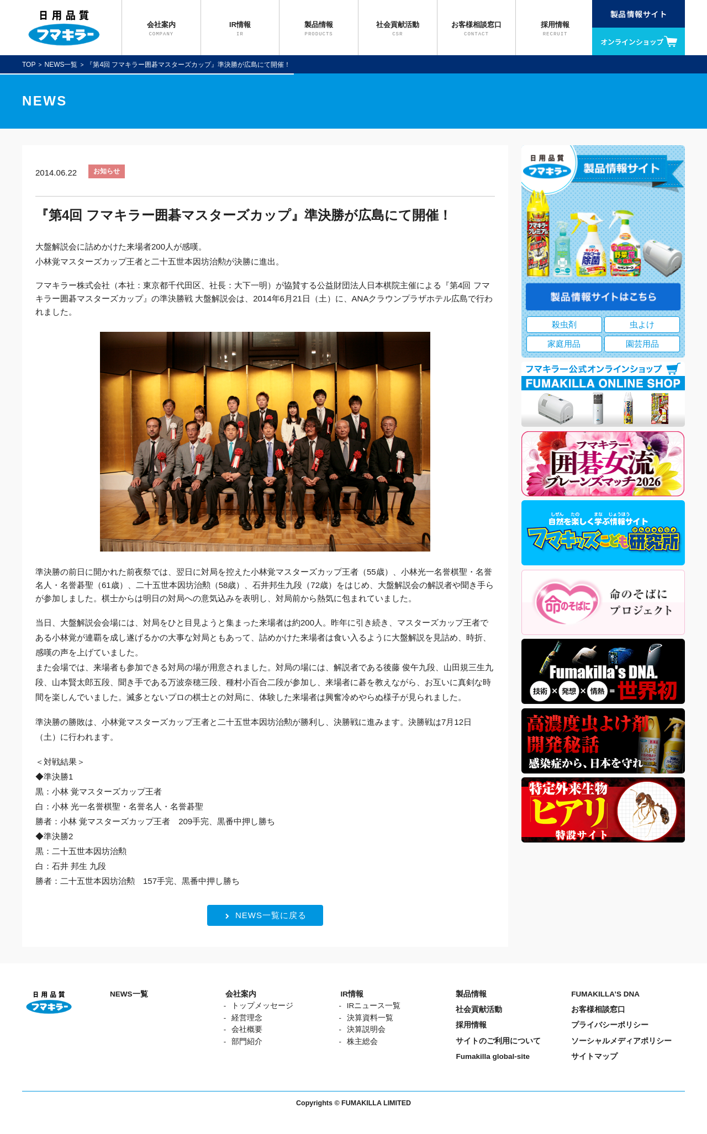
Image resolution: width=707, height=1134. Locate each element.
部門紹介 (246, 1041)
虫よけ (642, 324)
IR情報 (352, 994)
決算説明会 (366, 1029)
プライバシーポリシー (609, 1025)
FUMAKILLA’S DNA (605, 994)
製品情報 (471, 994)
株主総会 (362, 1041)
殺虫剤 (564, 324)
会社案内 (240, 994)
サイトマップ (594, 1056)
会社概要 (246, 1029)
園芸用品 (642, 343)
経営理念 (246, 1018)
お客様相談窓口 (598, 1009)
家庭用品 (564, 343)
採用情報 (471, 1025)
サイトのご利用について (498, 1041)
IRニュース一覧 (374, 1005)
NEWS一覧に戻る (266, 915)
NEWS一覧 (60, 64)
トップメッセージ (262, 1005)
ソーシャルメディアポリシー (621, 1041)
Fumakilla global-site (493, 1056)
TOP (28, 64)
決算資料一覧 (370, 1018)
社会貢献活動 (479, 1009)
